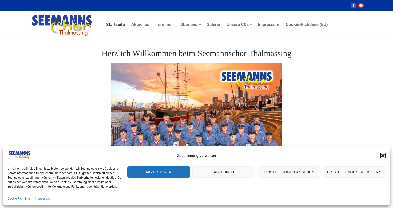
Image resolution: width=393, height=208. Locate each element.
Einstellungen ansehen (289, 172)
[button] (382, 155)
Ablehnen (224, 172)
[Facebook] (353, 5)
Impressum (42, 198)
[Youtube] (361, 5)
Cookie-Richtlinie (19, 198)
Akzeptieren (159, 172)
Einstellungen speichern (354, 172)
